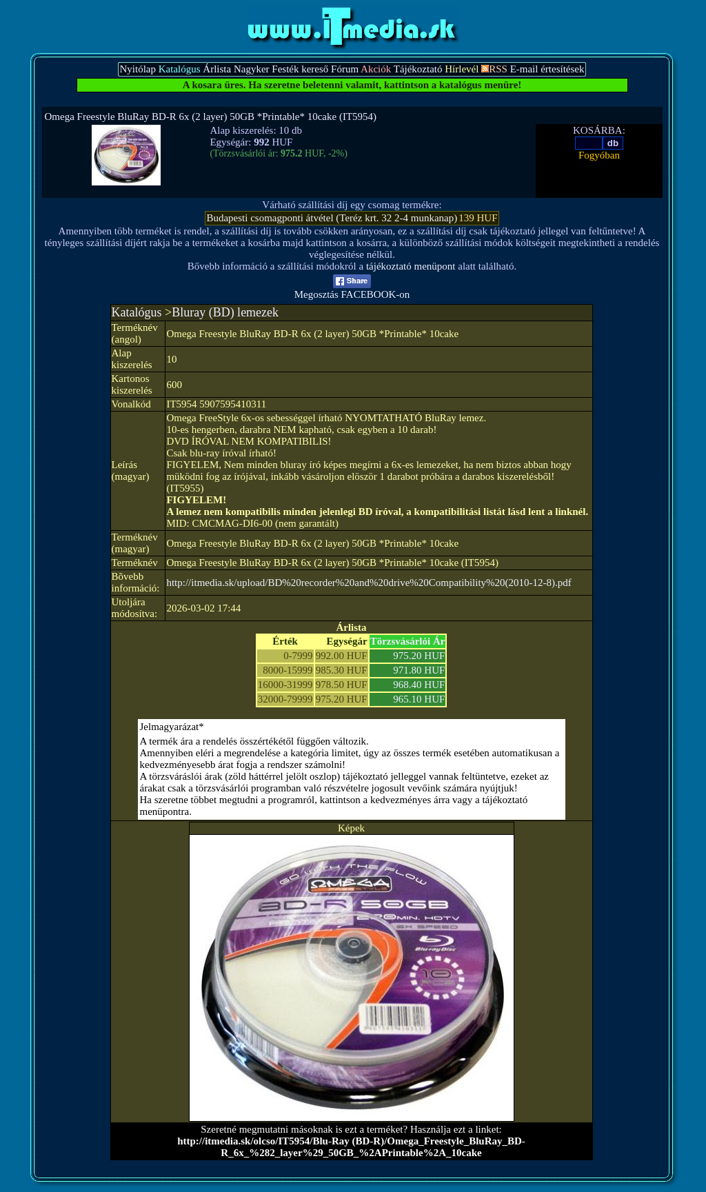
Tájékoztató (418, 68)
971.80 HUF (419, 670)
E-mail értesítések (547, 68)
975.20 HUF (419, 655)
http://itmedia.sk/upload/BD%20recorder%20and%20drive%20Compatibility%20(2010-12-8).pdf (368, 582)
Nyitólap (137, 68)
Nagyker (252, 68)
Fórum (345, 68)
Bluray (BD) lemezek (225, 312)
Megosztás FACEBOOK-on (352, 290)
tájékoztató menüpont (411, 266)
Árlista (217, 68)
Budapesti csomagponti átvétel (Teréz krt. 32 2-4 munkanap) (331, 217)
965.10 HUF (419, 699)
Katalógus (137, 312)
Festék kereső (300, 68)
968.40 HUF (419, 684)
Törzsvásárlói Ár (407, 641)
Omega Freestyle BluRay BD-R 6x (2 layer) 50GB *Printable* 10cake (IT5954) (211, 116)
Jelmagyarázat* (172, 726)
